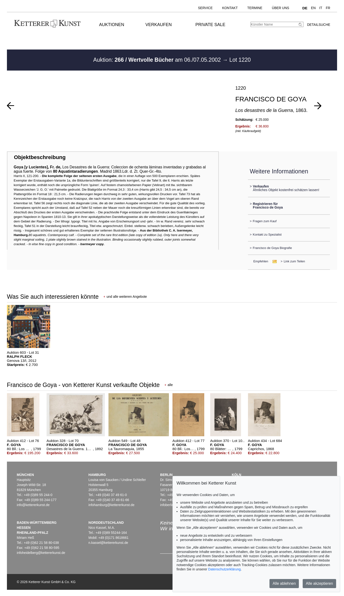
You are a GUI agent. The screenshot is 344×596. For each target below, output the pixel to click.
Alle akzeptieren (319, 583)
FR (328, 8)
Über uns (280, 8)
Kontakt (230, 8)
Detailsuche (318, 25)
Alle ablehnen (284, 583)
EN (313, 8)
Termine (254, 8)
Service (205, 8)
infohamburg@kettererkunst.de (111, 505)
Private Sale (210, 24)
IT (320, 8)
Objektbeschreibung (39, 157)
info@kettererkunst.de (33, 505)
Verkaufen (158, 24)
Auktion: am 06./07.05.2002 (157, 60)
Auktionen (111, 24)
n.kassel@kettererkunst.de (108, 543)
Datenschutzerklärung (224, 569)
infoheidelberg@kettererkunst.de (41, 553)
